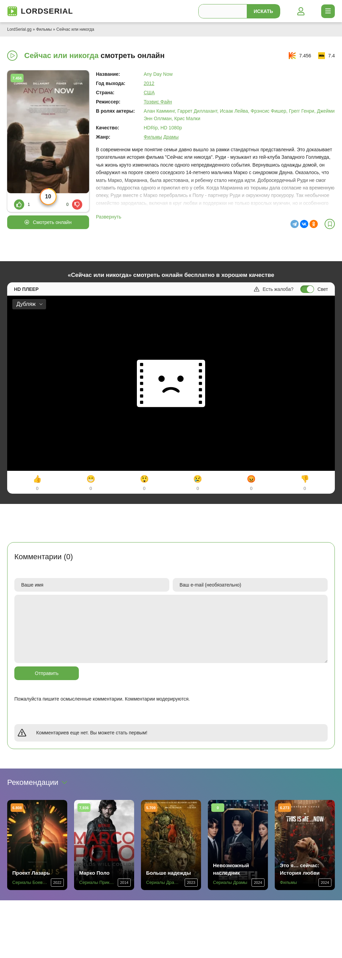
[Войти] (301, 11)
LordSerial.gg (19, 29)
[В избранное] (330, 224)
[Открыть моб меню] (328, 11)
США (149, 92)
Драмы (171, 137)
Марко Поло (94, 873)
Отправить (46, 673)
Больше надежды (168, 873)
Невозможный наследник (231, 869)
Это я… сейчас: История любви (300, 869)
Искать (263, 11)
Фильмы (44, 29)
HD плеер (26, 289)
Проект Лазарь (31, 873)
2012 (149, 83)
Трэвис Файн (158, 101)
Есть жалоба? (274, 289)
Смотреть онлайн (52, 222)
